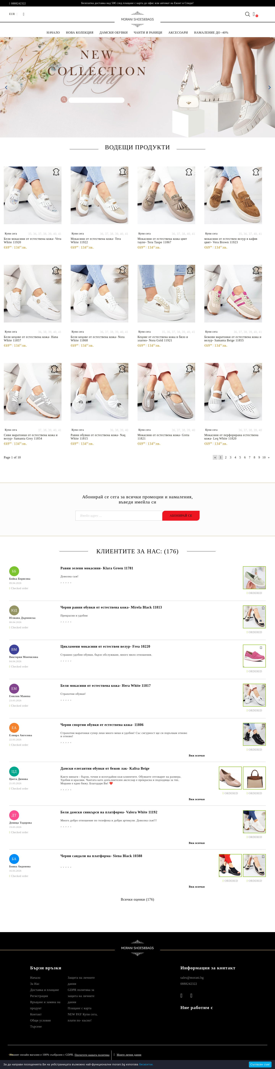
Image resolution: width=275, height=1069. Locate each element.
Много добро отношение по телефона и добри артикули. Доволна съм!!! (109, 820)
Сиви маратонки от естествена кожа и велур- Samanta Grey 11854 (31, 436)
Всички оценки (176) (137, 899)
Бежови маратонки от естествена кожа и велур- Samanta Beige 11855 (232, 338)
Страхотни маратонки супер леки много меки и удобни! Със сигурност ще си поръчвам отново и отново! (124, 734)
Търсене (36, 1026)
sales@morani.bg (192, 977)
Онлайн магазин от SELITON (230, 1055)
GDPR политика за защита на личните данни (81, 996)
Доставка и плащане (44, 989)
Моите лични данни (129, 1054)
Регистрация (39, 996)
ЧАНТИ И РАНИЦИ (148, 32)
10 (264, 457)
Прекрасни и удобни (74, 615)
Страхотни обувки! (73, 693)
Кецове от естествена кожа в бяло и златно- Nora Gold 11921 (163, 338)
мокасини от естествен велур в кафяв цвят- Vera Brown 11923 (230, 240)
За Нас (35, 983)
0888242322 (18, 3)
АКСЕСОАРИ (178, 32)
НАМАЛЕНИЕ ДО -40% (211, 32)
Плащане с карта (79, 1008)
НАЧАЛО (53, 32)
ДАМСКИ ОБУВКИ (113, 32)
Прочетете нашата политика (92, 1055)
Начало (35, 977)
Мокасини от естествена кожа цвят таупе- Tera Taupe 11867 (162, 240)
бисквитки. (146, 1064)
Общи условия (40, 1020)
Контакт (36, 1014)
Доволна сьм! (69, 576)
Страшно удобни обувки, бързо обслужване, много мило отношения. (106, 654)
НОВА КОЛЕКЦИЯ (80, 32)
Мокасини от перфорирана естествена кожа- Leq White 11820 (231, 436)
